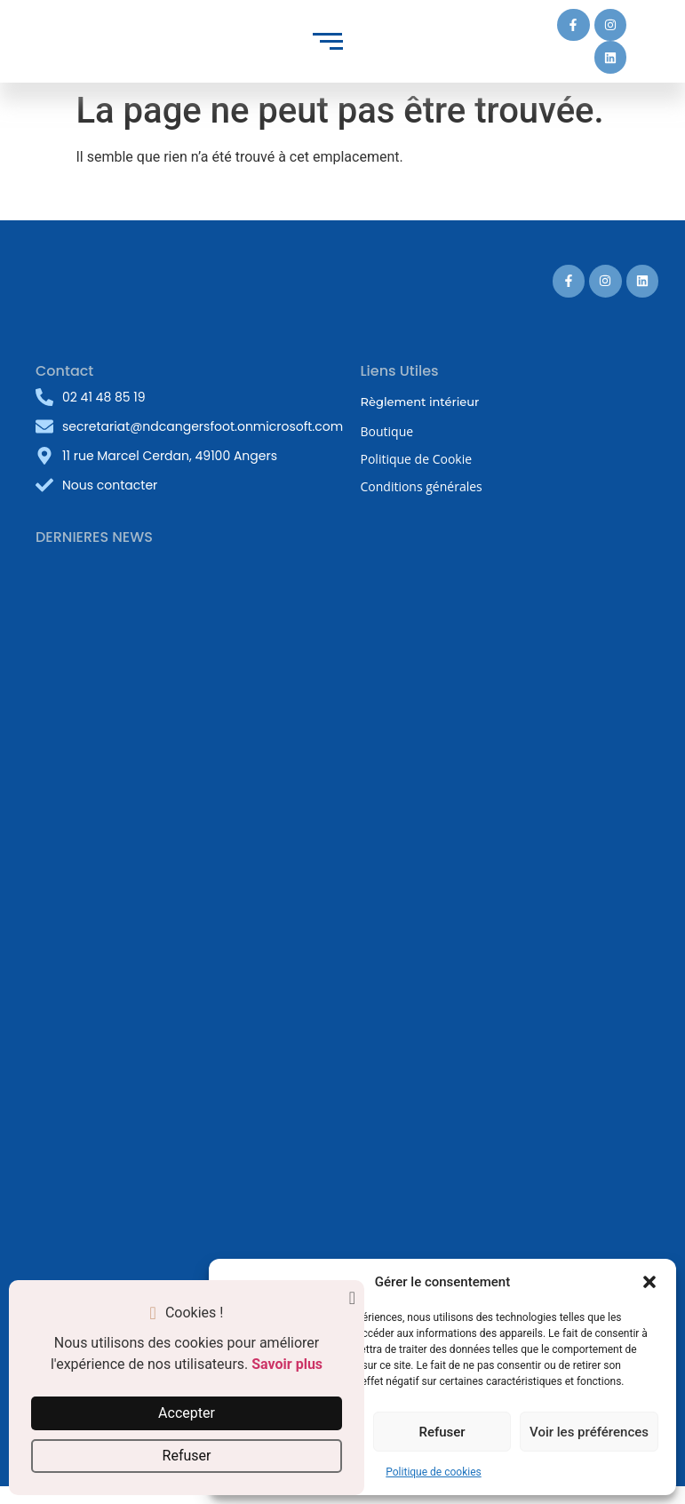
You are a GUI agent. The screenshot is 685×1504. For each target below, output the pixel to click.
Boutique (387, 431)
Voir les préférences (589, 1432)
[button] (649, 1282)
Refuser (441, 1432)
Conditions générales (421, 486)
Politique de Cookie (417, 458)
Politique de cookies (433, 1472)
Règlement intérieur (420, 401)
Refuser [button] (187, 1455)
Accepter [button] (186, 1413)
